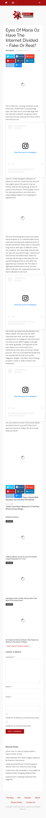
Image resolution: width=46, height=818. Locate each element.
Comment (10, 657)
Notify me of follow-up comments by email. (22, 718)
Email (8, 697)
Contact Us (30, 802)
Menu (12, 3)
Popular (28, 798)
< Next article (11, 646)
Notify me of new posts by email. (18, 726)
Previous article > (23, 646)
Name (9, 686)
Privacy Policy (16, 802)
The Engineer (10, 50)
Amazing (9, 521)
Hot (18, 798)
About (37, 798)
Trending (9, 798)
